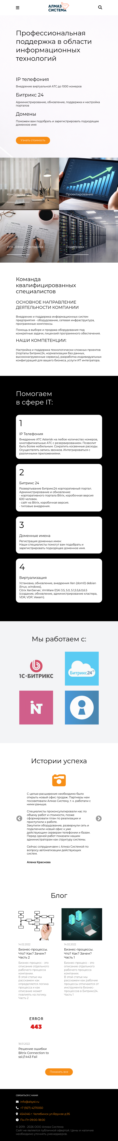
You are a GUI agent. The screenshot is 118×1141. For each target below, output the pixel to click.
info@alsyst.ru (27, 1101)
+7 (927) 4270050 (29, 1108)
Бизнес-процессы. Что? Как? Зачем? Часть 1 (78, 953)
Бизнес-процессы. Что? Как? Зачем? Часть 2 (33, 953)
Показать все (59, 1071)
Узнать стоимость (33, 140)
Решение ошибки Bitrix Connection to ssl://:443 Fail (33, 1053)
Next (98, 818)
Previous (19, 818)
